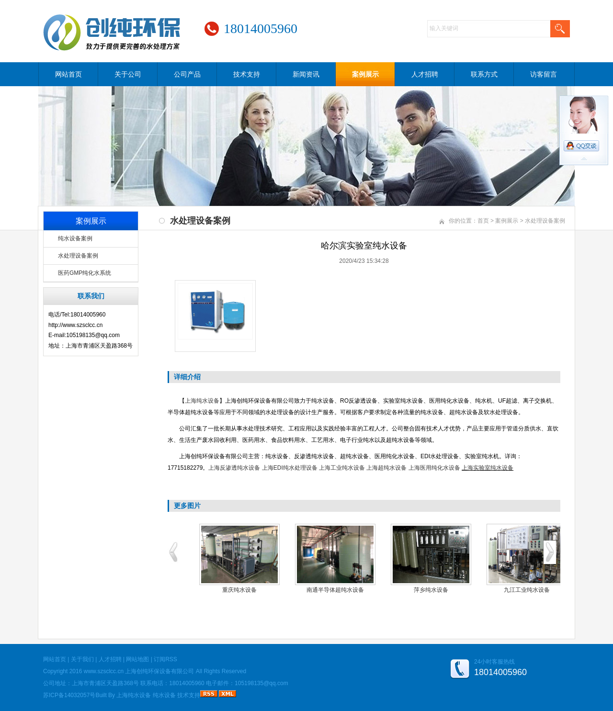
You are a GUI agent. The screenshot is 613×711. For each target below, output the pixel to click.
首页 (483, 220)
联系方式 (484, 74)
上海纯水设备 (202, 400)
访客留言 (543, 74)
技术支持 (246, 74)
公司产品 (187, 74)
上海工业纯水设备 (342, 467)
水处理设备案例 (78, 255)
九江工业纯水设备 (527, 590)
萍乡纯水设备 (431, 590)
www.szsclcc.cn (104, 671)
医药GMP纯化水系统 (84, 273)
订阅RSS (165, 659)
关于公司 (127, 74)
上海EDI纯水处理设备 (290, 467)
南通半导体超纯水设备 (335, 590)
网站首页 (68, 74)
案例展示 (365, 74)
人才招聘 (424, 74)
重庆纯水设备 (239, 590)
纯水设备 (164, 695)
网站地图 (137, 659)
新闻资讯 (306, 74)
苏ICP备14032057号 (69, 695)
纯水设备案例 (75, 238)
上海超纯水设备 (386, 467)
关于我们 (82, 659)
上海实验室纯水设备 (487, 467)
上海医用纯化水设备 (434, 467)
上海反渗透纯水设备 (234, 467)
